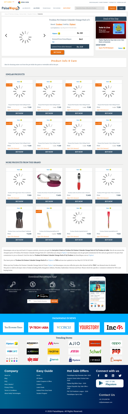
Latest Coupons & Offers (44, 381)
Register (112, 8)
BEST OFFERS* (67, 8)
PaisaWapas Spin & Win (74, 394)
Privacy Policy (8, 387)
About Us (7, 375)
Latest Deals (40, 387)
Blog (5, 378)
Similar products (15, 74)
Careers (39, 384)
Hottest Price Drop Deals (44, 390)
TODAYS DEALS (46, 8)
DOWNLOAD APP (121, 2)
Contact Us (107, 394)
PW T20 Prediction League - (77, 391)
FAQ (5, 381)
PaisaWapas (58, 411)
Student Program (41, 393)
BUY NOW (57, 52)
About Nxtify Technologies (12, 393)
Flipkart (73, 24)
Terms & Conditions (10, 390)
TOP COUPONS (56, 8)
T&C (53, 42)
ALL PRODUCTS (26, 8)
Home (38, 375)
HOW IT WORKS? (104, 2)
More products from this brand (23, 162)
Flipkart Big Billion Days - (76, 383)
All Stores (39, 378)
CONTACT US (112, 2)
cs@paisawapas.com (105, 402)
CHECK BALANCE (93, 2)
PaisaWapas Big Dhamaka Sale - (79, 375)
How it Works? (9, 384)
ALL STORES (37, 8)
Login (121, 8)
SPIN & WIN (23, 2)
